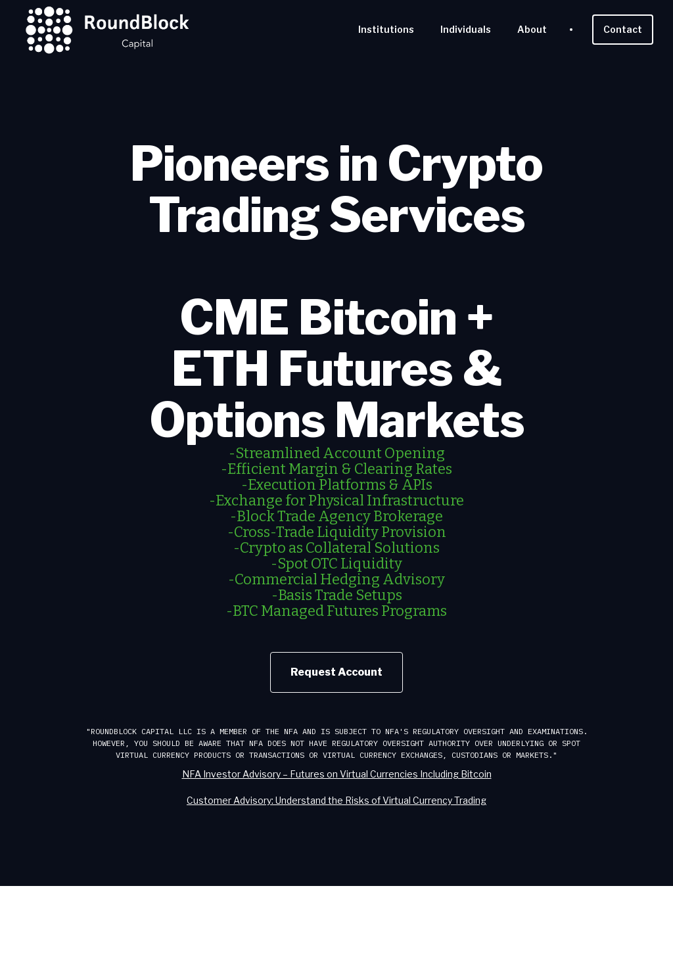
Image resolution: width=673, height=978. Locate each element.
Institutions (386, 29)
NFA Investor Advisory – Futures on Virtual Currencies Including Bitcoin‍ (337, 774)
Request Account (336, 672)
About (532, 29)
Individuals (465, 29)
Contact (622, 29)
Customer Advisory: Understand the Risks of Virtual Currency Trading (336, 800)
